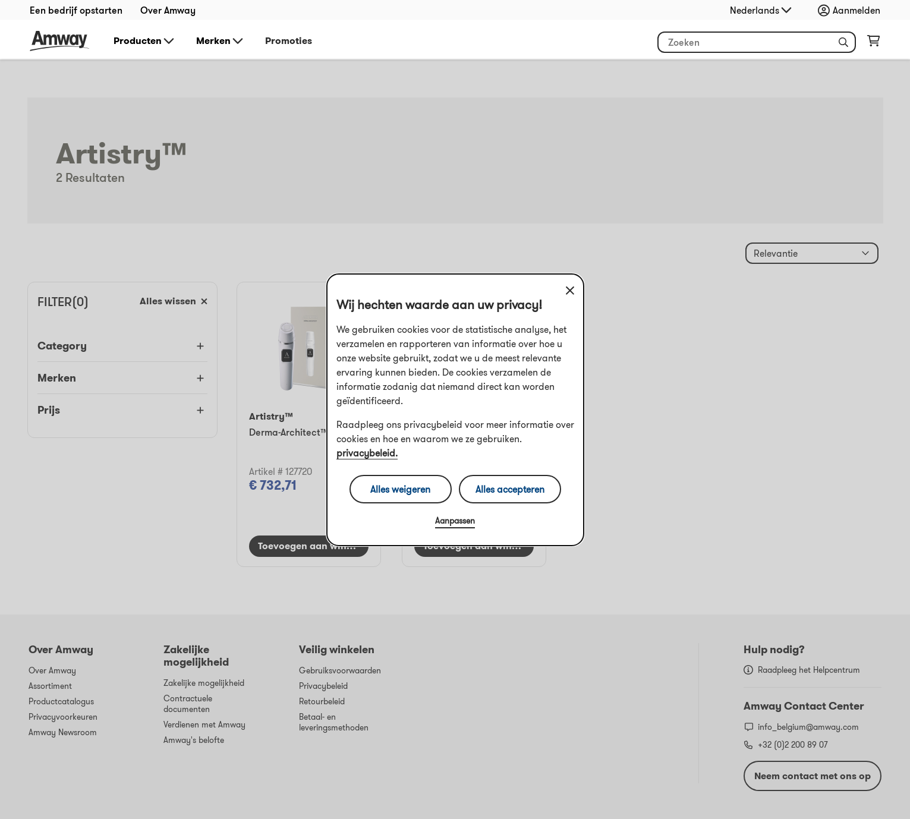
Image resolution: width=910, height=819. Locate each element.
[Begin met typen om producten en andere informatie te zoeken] (756, 42)
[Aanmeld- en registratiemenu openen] (852, 10)
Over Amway (168, 10)
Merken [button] (220, 41)
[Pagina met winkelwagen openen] (873, 43)
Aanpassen (455, 520)
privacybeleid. (367, 453)
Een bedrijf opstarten (76, 10)
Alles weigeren (400, 489)
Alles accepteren (510, 489)
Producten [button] (145, 41)
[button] (843, 42)
